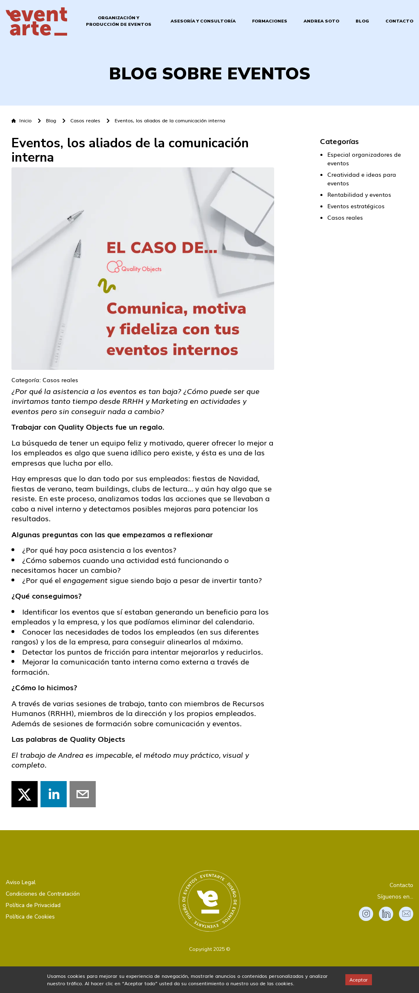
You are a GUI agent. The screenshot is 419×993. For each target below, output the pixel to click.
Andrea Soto (321, 21)
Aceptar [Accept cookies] (358, 979)
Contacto (399, 21)
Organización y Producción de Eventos (118, 21)
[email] (83, 794)
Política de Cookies (30, 917)
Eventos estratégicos (356, 206)
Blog (362, 21)
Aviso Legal (21, 882)
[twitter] (24, 794)
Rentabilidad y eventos (359, 194)
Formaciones (269, 21)
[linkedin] (54, 794)
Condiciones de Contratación (43, 894)
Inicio (21, 120)
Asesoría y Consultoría (203, 21)
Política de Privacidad (33, 905)
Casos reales (85, 120)
